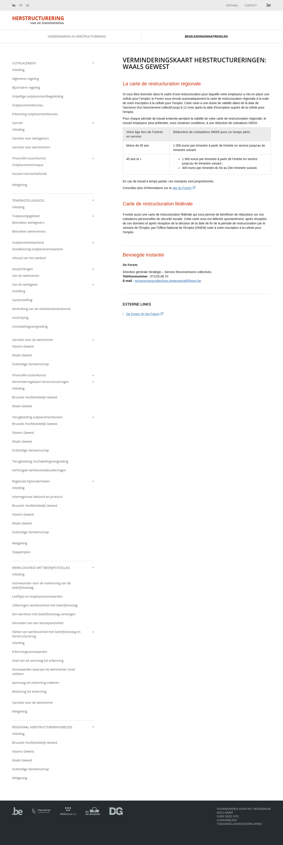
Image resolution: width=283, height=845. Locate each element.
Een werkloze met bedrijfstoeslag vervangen (44, 614)
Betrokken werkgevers (28, 223)
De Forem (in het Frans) (142, 314)
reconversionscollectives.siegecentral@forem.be (168, 281)
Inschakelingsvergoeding (30, 327)
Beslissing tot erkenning (29, 692)
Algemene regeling (25, 79)
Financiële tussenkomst (29, 159)
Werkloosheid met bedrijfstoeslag (41, 568)
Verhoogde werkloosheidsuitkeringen (39, 470)
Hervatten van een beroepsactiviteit (37, 623)
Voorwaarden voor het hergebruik (244, 809)
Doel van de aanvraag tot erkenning (37, 661)
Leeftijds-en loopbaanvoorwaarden (37, 597)
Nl (14, 5)
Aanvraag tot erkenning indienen (35, 683)
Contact (251, 5)
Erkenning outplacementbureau (35, 114)
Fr (21, 5)
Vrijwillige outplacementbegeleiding (37, 97)
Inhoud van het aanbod (29, 258)
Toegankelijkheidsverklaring (239, 824)
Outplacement (24, 63)
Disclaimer (225, 812)
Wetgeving (19, 185)
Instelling (18, 291)
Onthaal (232, 5)
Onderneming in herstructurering (77, 37)
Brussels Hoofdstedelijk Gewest (34, 398)
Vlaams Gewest (23, 347)
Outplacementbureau (27, 105)
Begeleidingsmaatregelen (206, 37)
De (28, 5)
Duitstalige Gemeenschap (30, 364)
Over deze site (228, 816)
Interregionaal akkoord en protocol (37, 497)
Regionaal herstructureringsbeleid (42, 727)
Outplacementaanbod (28, 243)
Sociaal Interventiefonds (29, 174)
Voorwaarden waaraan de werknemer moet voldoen (43, 672)
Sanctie (17, 123)
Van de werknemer (25, 276)
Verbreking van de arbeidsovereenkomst (41, 309)
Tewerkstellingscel (28, 201)
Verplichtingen (22, 269)
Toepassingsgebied (26, 216)
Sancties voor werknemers (31, 147)
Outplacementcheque (27, 165)
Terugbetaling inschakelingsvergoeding (40, 462)
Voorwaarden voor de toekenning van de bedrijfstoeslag (41, 585)
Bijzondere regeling (26, 88)
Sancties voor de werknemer (32, 340)
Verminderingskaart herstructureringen (40, 382)
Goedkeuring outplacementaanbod (37, 249)
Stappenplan (21, 552)
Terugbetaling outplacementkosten (37, 417)
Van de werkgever (25, 285)
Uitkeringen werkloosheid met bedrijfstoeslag (45, 606)
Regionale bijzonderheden (31, 482)
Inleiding (18, 70)
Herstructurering (39, 20)
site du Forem (181, 188)
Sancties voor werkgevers (30, 139)
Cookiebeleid (227, 820)
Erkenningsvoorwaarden (29, 652)
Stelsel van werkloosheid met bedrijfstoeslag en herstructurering (46, 634)
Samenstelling (22, 300)
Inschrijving (20, 318)
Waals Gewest (22, 356)
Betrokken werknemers (29, 232)
